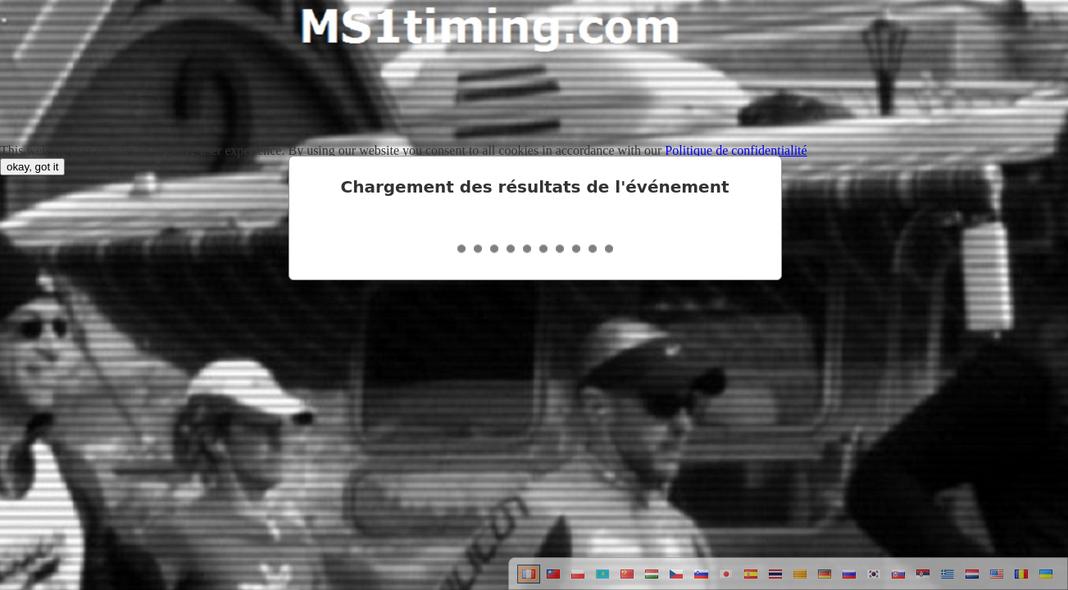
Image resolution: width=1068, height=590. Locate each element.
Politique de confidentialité (736, 150)
